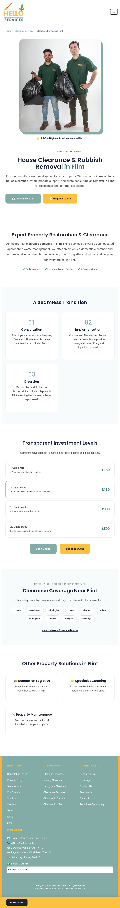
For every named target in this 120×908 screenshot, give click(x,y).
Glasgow (69, 619)
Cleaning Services (53, 774)
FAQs (10, 816)
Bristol (103, 610)
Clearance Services (24, 31)
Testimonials (14, 786)
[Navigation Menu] (114, 12)
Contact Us (86, 786)
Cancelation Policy (17, 774)
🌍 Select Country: (18, 864)
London (17, 610)
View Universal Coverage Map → (60, 630)
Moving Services (52, 780)
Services (12, 798)
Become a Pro (87, 774)
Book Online (43, 548)
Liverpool (87, 610)
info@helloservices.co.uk (33, 838)
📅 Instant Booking (23, 198)
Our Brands (13, 792)
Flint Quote (17, 902)
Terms (10, 810)
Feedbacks (86, 792)
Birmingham (54, 610)
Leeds (71, 610)
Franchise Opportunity (92, 804)
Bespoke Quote (75, 548)
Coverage (85, 780)
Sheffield (52, 619)
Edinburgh (86, 619)
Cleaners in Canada (54, 798)
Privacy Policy (15, 780)
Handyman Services (54, 786)
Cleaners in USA (52, 804)
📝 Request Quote (60, 198)
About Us (85, 798)
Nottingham (34, 619)
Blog (9, 823)
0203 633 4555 (25, 843)
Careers (11, 804)
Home (8, 31)
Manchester (34, 610)
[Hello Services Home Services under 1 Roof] (14, 12)
